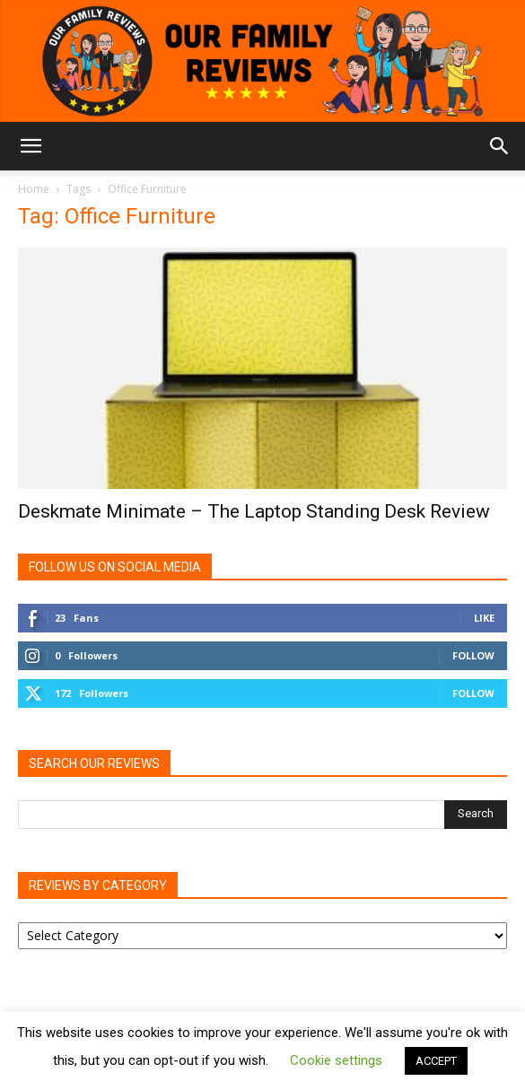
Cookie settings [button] (336, 1060)
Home (33, 188)
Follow (473, 655)
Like (484, 617)
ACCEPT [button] (436, 1061)
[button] (30, 146)
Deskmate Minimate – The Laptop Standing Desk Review (254, 511)
